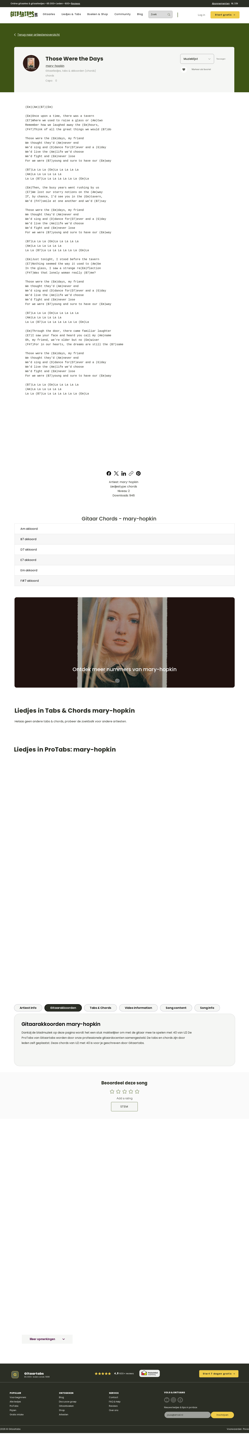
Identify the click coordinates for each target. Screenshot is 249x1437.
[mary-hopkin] (93, 66)
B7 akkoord (28, 539)
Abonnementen (221, 3)
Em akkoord (28, 570)
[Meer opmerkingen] (47, 1339)
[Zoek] (155, 14)
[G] (15, 1374)
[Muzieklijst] (197, 59)
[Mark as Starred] (106, 1373)
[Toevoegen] (220, 59)
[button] (49, 14)
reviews (130, 1373)
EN (236, 3)
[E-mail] (186, 1415)
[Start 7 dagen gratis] (218, 1373)
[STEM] (124, 1106)
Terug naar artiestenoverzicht (38, 35)
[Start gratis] (225, 14)
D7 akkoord (28, 549)
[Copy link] (131, 473)
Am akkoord (29, 529)
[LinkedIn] (123, 473)
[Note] (166, 1400)
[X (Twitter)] (116, 473)
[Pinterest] (138, 473)
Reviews (75, 3)
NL (232, 3)
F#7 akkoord (29, 581)
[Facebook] (109, 473)
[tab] (28, 1008)
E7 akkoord (28, 560)
